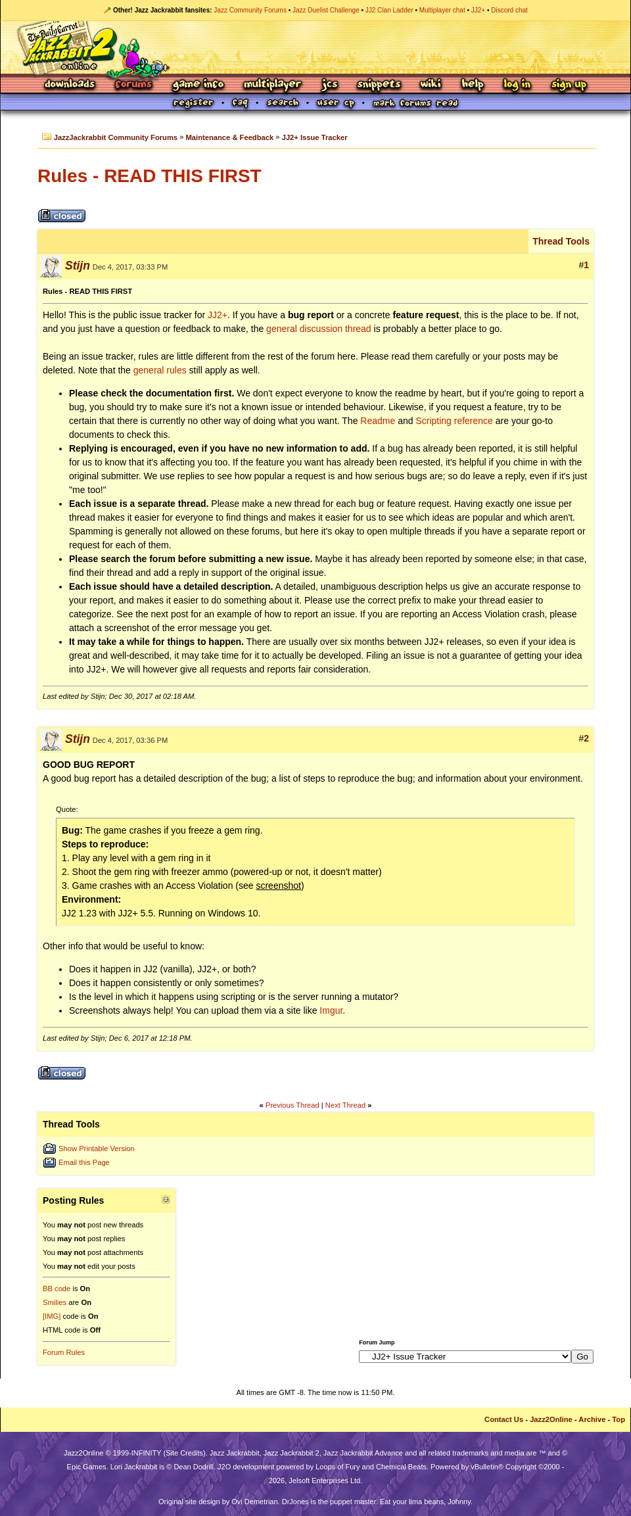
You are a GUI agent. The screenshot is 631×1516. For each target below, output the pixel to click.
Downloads (70, 85)
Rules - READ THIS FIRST (149, 176)
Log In (517, 85)
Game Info (198, 85)
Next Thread (345, 1105)
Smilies (54, 1302)
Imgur (330, 1010)
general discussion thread (318, 328)
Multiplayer (272, 85)
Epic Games (86, 1467)
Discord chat (509, 10)
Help (472, 85)
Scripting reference (454, 420)
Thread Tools (561, 241)
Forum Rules (64, 1352)
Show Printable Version (96, 1148)
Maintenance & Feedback (230, 137)
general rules (160, 370)
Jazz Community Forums (250, 10)
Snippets (379, 85)
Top (618, 1419)
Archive (591, 1419)
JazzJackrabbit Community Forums (115, 137)
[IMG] (51, 1316)
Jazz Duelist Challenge (326, 10)
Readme (377, 420)
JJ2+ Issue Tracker (315, 137)
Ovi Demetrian (254, 1501)
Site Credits (184, 1453)
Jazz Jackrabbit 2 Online (315, 47)
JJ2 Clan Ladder (389, 10)
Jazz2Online (551, 1419)
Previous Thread (292, 1105)
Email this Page (84, 1162)
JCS (329, 85)
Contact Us (503, 1419)
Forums (134, 85)
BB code (56, 1288)
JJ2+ (478, 10)
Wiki (431, 85)
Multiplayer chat (442, 10)
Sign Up (568, 85)
